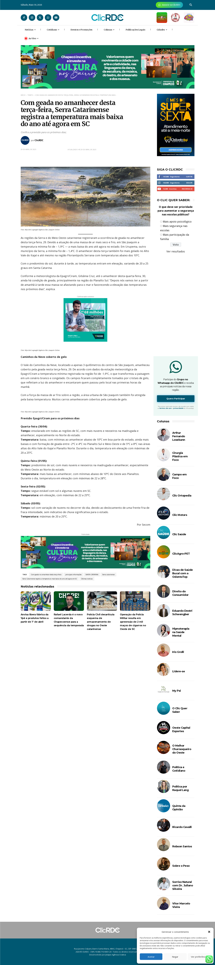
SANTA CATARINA (92, 575)
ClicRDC (39, 140)
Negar (175, 956)
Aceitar (151, 956)
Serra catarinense (108, 575)
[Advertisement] (85, 659)
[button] (209, 931)
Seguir (189, 183)
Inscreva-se (187, 189)
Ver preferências (199, 956)
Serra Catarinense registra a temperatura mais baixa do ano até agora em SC (49, 579)
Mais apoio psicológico (177, 221)
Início (23, 95)
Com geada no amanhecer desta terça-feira (46, 575)
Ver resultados (175, 251)
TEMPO (30, 95)
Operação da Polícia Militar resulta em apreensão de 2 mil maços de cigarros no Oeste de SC (133, 621)
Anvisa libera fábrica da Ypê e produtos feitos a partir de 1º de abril (35, 618)
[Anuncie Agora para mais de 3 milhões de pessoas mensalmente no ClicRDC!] (169, 5)
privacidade (178, 408)
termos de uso (165, 408)
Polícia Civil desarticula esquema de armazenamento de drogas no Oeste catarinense (100, 621)
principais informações (73, 575)
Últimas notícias (87, 579)
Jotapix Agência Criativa (115, 954)
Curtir (189, 176)
